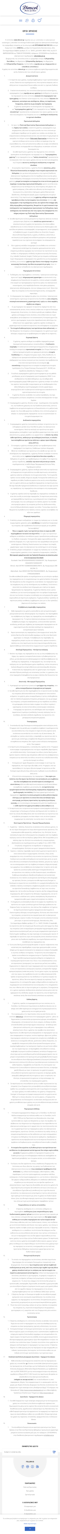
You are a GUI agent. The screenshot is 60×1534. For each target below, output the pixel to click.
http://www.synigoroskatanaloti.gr (32, 1390)
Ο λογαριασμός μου (30, 1506)
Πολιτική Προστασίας (30, 1487)
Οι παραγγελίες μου (30, 1514)
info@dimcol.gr (39, 56)
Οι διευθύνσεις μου (30, 1510)
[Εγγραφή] (26, 1451)
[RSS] (37, 1466)
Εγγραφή (54, 1451)
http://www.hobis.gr (46, 1393)
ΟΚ (30, 1529)
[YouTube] (32, 1466)
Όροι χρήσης (30, 1491)
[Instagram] (27, 1466)
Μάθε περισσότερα (30, 1523)
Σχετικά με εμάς (30, 1494)
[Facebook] (22, 1466)
